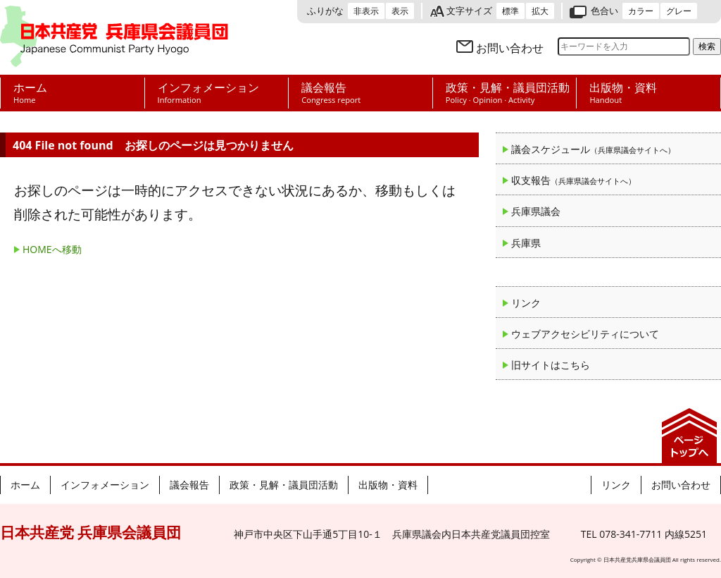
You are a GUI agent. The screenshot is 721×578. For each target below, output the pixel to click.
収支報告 (573, 180)
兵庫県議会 (535, 211)
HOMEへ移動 (52, 249)
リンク (526, 302)
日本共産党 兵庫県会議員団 (114, 37)
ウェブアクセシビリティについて (585, 333)
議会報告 (189, 484)
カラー (640, 11)
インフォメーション (105, 484)
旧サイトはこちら (550, 364)
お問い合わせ (510, 48)
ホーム (25, 484)
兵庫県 (526, 243)
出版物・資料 (388, 484)
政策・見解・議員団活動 (284, 484)
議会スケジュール (593, 149)
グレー (678, 11)
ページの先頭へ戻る (689, 435)
